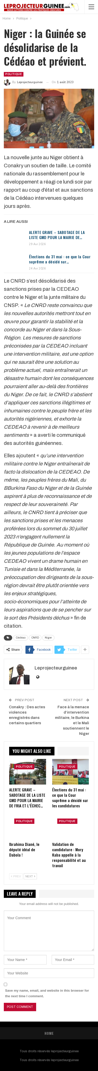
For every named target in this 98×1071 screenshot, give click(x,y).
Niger (48, 637)
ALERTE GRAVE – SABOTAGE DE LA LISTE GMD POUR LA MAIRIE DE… (57, 234)
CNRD (35, 637)
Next (30, 876)
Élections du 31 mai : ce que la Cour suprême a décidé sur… (60, 259)
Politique (13, 74)
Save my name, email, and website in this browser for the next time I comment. (47, 993)
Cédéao (20, 637)
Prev (16, 876)
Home (49, 1033)
